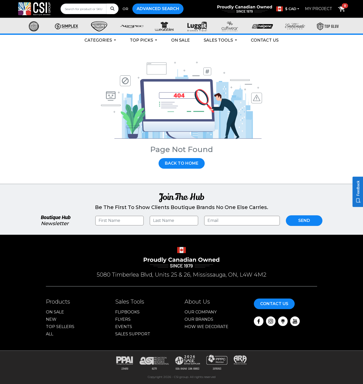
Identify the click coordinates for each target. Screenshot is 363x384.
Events (123, 326)
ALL (49, 334)
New (51, 319)
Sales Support (132, 334)
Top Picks (142, 40)
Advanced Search (158, 8)
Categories (98, 40)
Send (304, 220)
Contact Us (265, 40)
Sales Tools (219, 40)
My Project (318, 8)
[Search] (112, 9)
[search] (89, 9)
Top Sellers (60, 326)
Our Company (201, 312)
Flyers (123, 319)
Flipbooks (127, 312)
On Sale (180, 40)
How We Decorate (206, 326)
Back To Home (181, 163)
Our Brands (199, 319)
